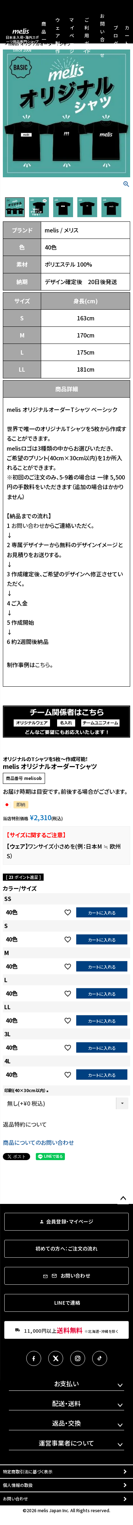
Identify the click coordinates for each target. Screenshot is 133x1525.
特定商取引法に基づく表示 (27, 1471)
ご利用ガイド (86, 35)
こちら (42, 664)
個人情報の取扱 (18, 1485)
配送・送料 (66, 1403)
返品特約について (25, 1124)
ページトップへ (123, 1198)
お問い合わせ (27, 525)
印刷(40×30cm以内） (27, 1090)
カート (127, 35)
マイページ (72, 35)
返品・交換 (66, 1422)
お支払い (66, 1383)
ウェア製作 (57, 35)
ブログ (115, 35)
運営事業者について (66, 1442)
